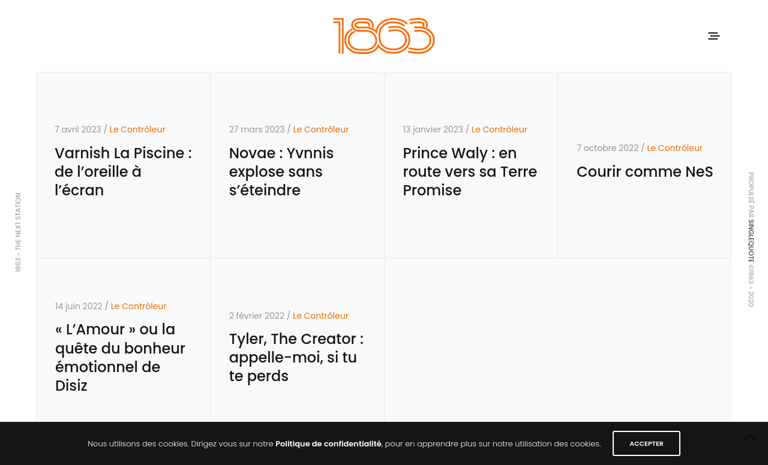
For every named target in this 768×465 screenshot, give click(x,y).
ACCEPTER (646, 443)
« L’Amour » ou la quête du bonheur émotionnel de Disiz (120, 357)
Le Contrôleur (138, 129)
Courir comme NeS (645, 172)
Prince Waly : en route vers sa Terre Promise (470, 171)
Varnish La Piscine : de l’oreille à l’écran (123, 171)
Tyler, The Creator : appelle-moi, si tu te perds (296, 357)
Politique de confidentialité (328, 443)
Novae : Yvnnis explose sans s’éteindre (281, 171)
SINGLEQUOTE (751, 240)
